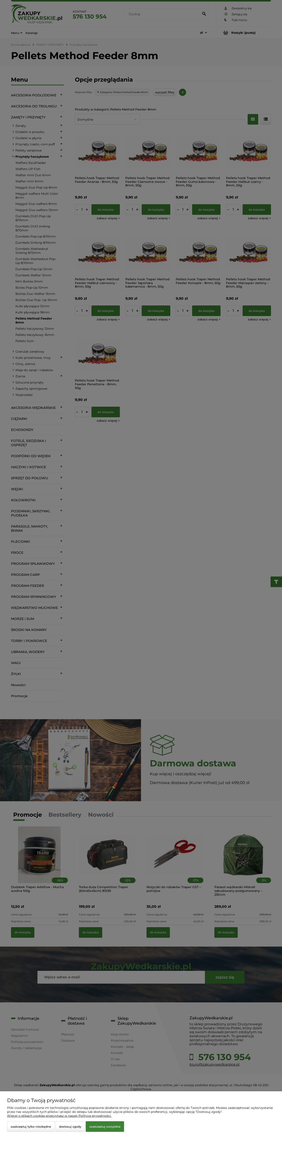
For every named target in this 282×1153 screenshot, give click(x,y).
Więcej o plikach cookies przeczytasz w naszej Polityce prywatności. (59, 1116)
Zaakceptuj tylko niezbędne (31, 1126)
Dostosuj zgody (70, 1126)
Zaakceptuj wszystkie (105, 1126)
